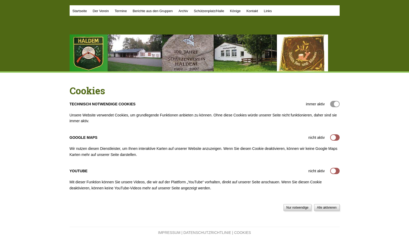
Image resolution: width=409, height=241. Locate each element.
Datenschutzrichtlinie (207, 232)
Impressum (169, 232)
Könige (235, 11)
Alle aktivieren (327, 207)
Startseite (80, 11)
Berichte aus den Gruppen (153, 11)
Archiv (183, 11)
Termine (121, 11)
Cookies (242, 232)
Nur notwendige (297, 207)
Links (268, 11)
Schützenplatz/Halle (209, 11)
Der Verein (101, 11)
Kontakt (252, 11)
